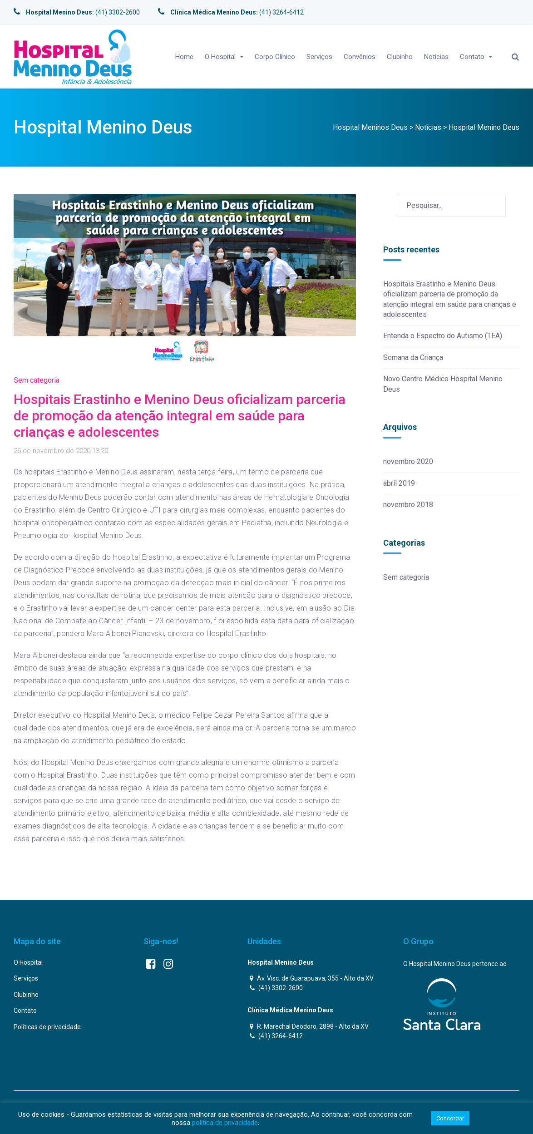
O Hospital (220, 57)
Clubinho (400, 57)
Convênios (359, 57)
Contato (472, 57)
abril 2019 (399, 483)
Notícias (436, 57)
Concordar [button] (450, 1118)
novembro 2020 (408, 461)
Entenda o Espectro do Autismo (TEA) (442, 335)
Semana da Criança (413, 357)
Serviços (319, 57)
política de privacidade (225, 1123)
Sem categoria (36, 380)
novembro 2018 (408, 504)
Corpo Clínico (275, 57)
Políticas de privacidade (47, 1026)
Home (184, 57)
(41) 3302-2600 (77, 12)
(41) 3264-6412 (231, 12)
